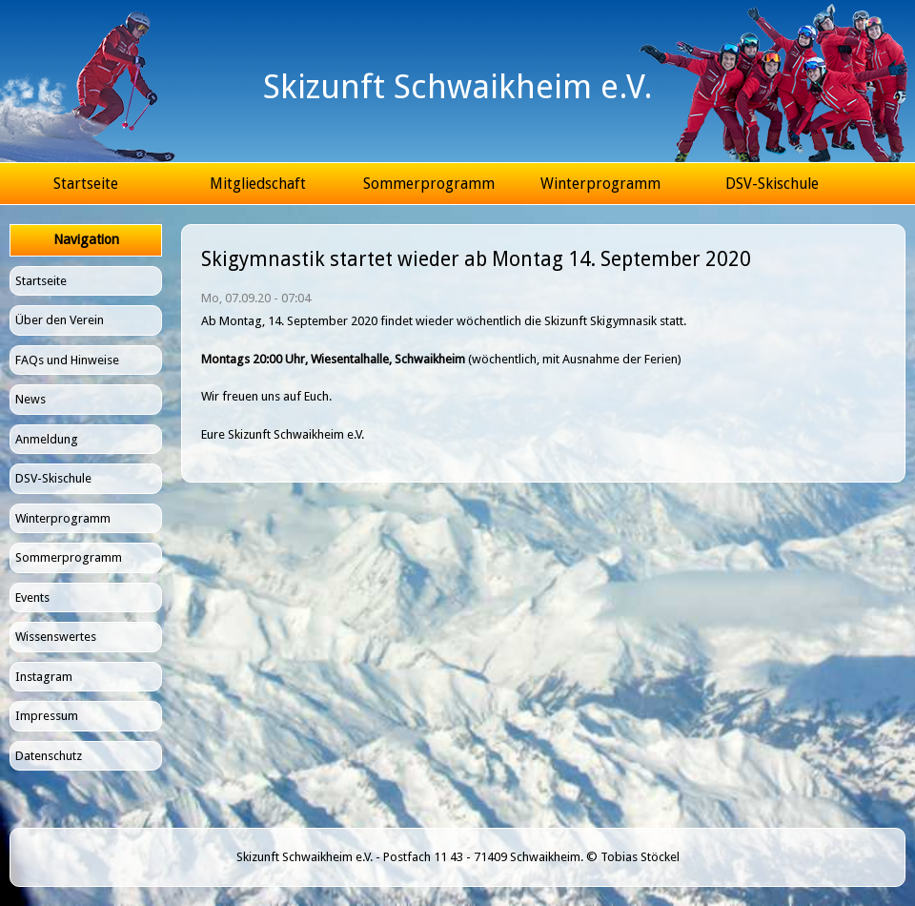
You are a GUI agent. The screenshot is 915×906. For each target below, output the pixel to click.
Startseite (85, 184)
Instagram (43, 676)
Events (32, 597)
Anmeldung (46, 439)
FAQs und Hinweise (67, 360)
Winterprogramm (600, 184)
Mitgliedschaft (258, 184)
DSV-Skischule (772, 184)
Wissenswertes (55, 636)
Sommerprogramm (429, 184)
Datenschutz (48, 756)
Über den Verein (59, 320)
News (30, 399)
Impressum (46, 716)
